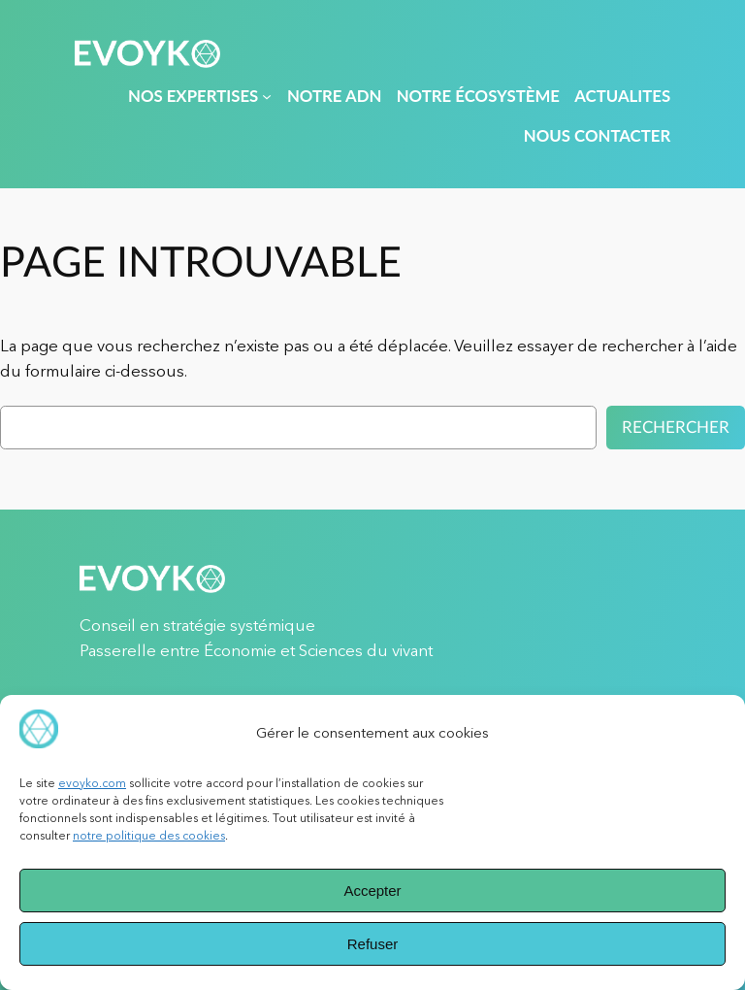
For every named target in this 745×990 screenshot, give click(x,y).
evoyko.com (92, 783)
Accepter (372, 890)
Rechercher (675, 427)
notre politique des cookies (149, 835)
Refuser (373, 944)
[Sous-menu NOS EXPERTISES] (267, 96)
